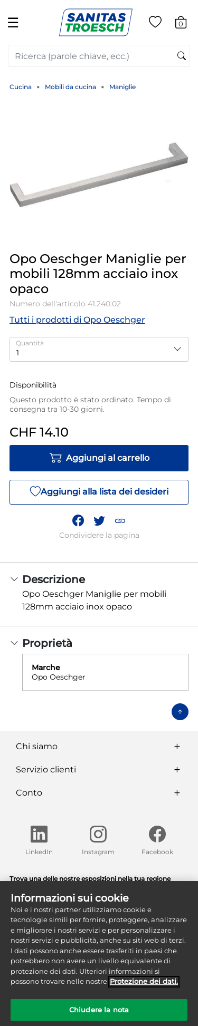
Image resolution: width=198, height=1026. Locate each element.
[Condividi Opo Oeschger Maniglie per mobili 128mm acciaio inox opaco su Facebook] (78, 521)
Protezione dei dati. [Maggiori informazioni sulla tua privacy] (144, 986)
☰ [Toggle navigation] (13, 22)
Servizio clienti (46, 769)
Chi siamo (37, 746)
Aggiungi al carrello (99, 458)
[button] (119, 521)
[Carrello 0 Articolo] (186, 24)
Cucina (21, 87)
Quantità (30, 343)
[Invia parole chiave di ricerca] (181, 56)
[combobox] (99, 56)
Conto (29, 793)
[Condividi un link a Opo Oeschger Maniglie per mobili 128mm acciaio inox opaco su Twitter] (99, 521)
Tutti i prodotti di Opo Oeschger (77, 320)
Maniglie (122, 87)
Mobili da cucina (70, 87)
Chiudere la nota (99, 1014)
